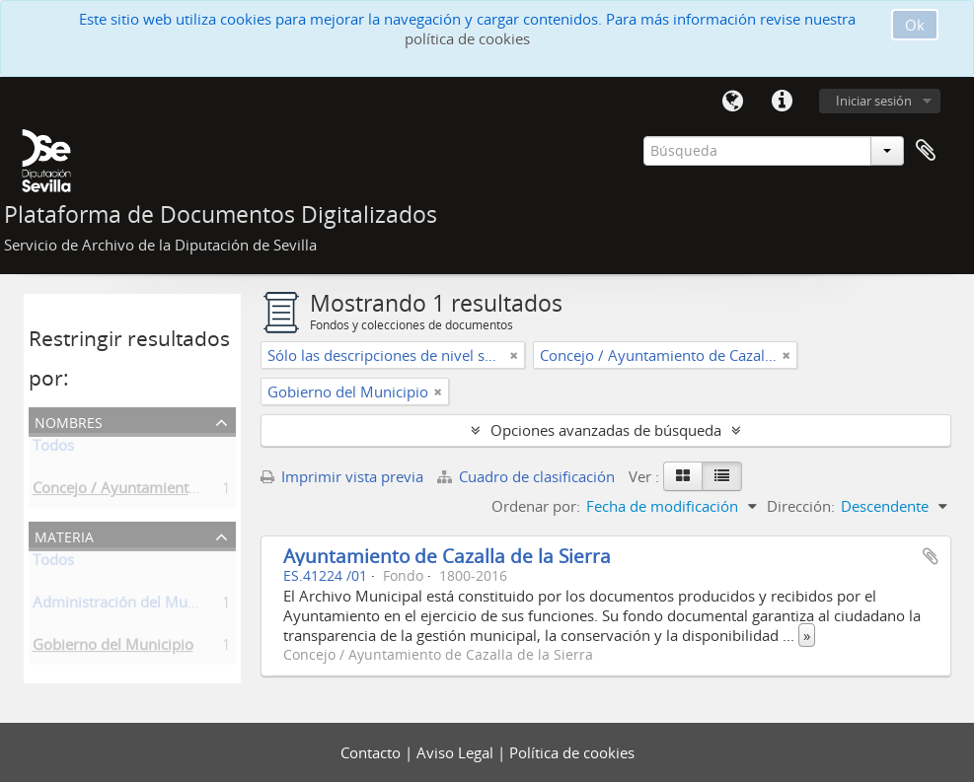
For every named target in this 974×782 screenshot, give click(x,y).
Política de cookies (572, 752)
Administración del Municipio (133, 605)
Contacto (372, 752)
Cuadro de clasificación (528, 476)
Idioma (733, 101)
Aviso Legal (456, 752)
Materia (64, 535)
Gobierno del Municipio (113, 648)
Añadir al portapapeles (930, 556)
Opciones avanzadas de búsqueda (605, 430)
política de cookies (467, 38)
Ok (915, 25)
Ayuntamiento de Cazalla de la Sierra (447, 555)
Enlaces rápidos (782, 101)
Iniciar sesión (874, 100)
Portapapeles (925, 151)
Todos (53, 449)
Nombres (69, 420)
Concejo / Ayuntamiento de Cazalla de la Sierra (191, 491)
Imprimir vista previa (342, 476)
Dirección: (801, 506)
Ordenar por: (535, 506)
